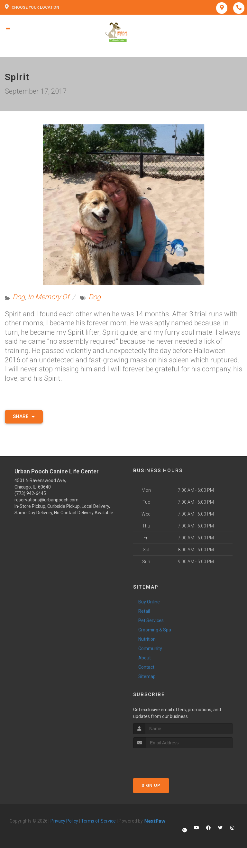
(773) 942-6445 (30, 493)
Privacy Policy (64, 821)
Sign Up (151, 785)
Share (24, 416)
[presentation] (167, 760)
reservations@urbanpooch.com (46, 499)
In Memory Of (48, 297)
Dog (19, 297)
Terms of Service (98, 821)
